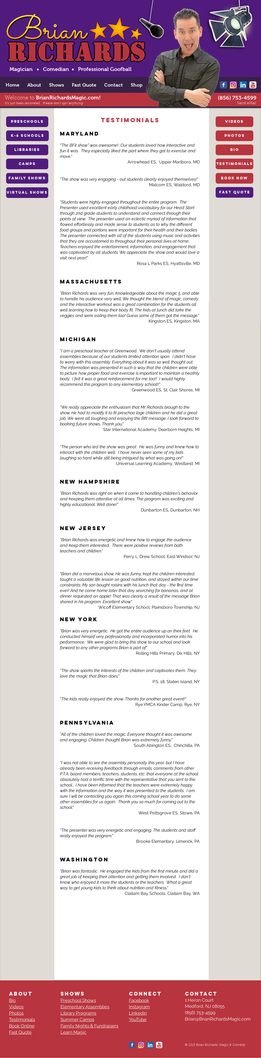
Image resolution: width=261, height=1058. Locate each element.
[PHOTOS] (234, 135)
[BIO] (234, 150)
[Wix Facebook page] (223, 84)
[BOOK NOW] (234, 178)
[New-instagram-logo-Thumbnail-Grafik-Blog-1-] (233, 84)
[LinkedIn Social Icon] (243, 84)
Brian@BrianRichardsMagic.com (218, 1019)
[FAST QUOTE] (234, 192)
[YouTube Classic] (252, 84)
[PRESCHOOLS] (27, 121)
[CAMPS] (27, 164)
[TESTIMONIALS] (234, 164)
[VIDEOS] (234, 121)
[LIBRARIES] (27, 150)
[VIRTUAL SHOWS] (27, 192)
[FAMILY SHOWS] (27, 178)
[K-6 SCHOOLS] (27, 135)
